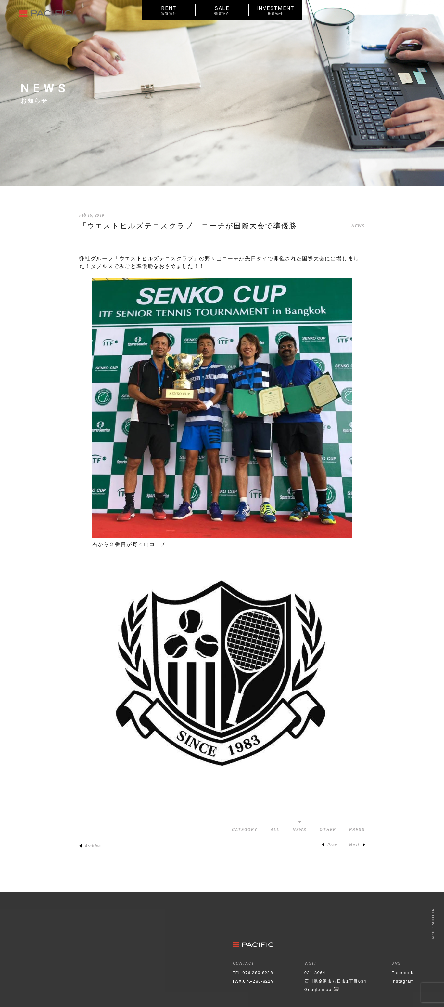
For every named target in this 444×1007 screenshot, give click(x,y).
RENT (169, 10)
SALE (222, 10)
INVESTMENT (275, 10)
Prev (329, 845)
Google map (321, 989)
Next (357, 845)
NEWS (358, 225)
